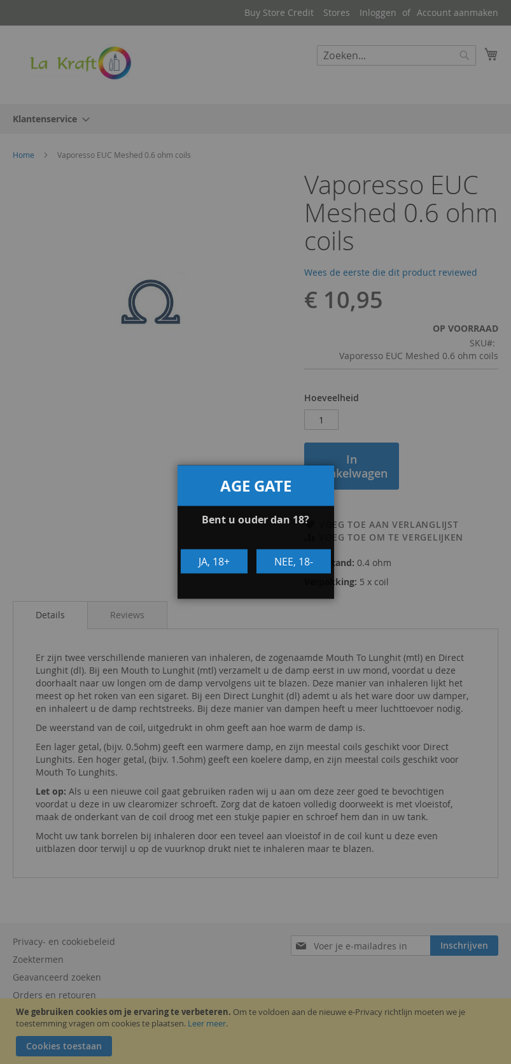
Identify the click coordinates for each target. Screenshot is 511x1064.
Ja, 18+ (214, 561)
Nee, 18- (293, 561)
